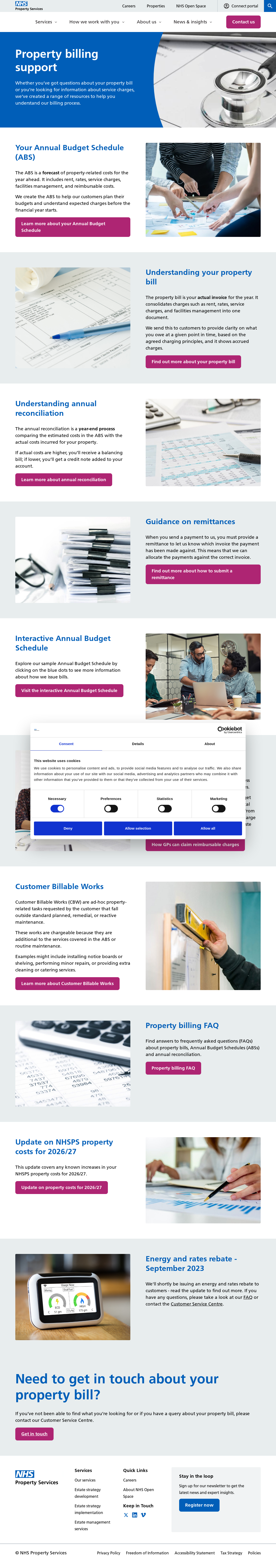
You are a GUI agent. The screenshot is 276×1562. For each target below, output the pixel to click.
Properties (156, 6)
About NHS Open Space (138, 1493)
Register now (199, 1505)
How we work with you (94, 22)
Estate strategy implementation (89, 1509)
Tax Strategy (231, 1553)
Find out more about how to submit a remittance (192, 574)
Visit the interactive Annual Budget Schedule (69, 690)
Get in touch (34, 1434)
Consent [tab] (66, 744)
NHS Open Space (191, 6)
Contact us (243, 22)
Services (43, 22)
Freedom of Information (147, 1553)
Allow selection (138, 828)
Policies (254, 1553)
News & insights (190, 22)
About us (146, 22)
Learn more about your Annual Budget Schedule (63, 227)
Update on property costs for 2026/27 (61, 1187)
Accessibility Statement (195, 1553)
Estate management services (92, 1525)
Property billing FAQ (173, 1068)
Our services (85, 1480)
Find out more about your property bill (193, 361)
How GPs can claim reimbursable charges (195, 844)
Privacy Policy (108, 1553)
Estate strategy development (88, 1493)
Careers (128, 6)
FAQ (248, 1297)
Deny (68, 828)
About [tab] (209, 744)
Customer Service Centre (197, 1304)
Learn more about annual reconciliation (63, 479)
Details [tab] (138, 744)
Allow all (208, 828)
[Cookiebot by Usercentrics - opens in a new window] (221, 730)
